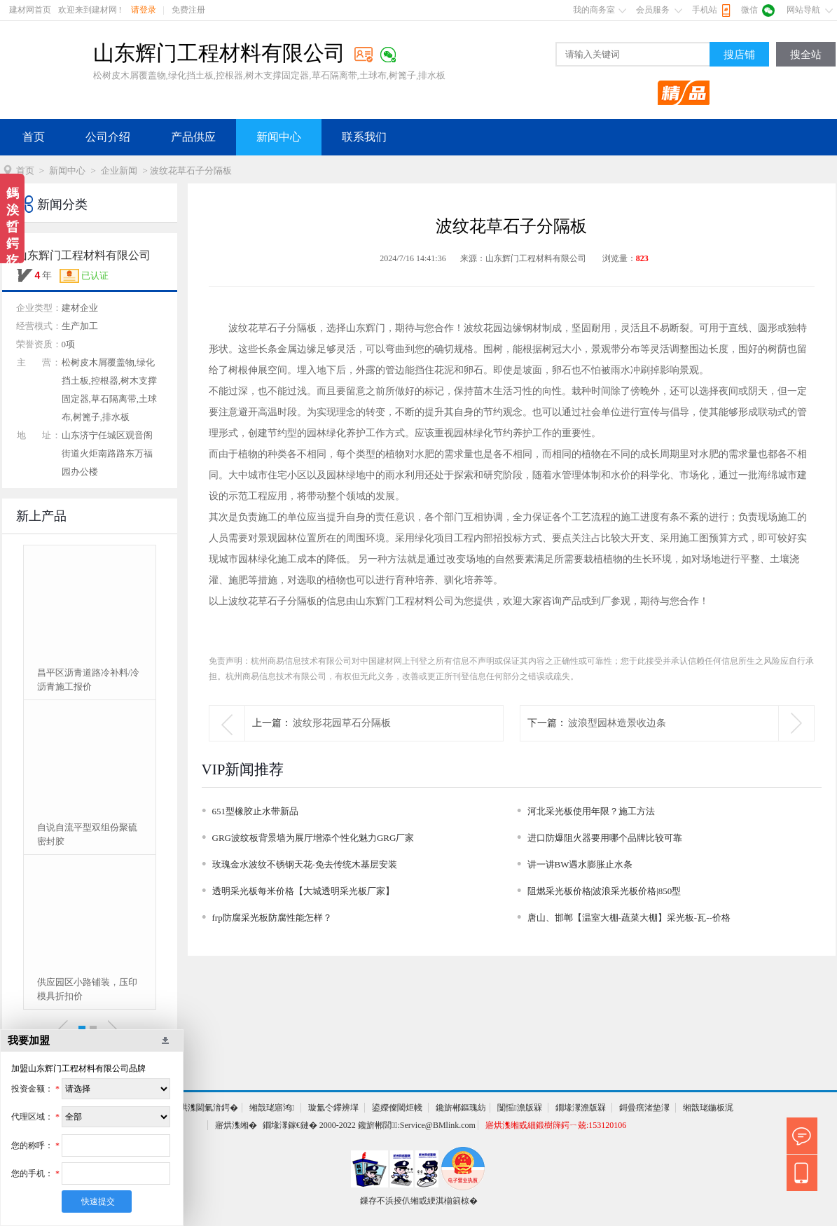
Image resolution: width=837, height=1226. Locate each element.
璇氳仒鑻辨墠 (333, 1108)
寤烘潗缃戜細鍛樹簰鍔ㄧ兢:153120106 (555, 1125)
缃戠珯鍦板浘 (708, 1108)
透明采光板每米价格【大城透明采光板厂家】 (303, 891)
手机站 (704, 10)
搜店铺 (739, 54)
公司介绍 (107, 137)
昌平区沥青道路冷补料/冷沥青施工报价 (88, 679)
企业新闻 (119, 170)
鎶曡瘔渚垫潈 (644, 1108)
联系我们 (364, 137)
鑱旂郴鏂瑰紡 (461, 1108)
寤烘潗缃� (236, 1125)
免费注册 (188, 10)
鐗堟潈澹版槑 (580, 1108)
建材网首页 (30, 10)
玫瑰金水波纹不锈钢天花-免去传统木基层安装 (304, 864)
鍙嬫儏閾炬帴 (397, 1108)
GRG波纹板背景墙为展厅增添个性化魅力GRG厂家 (313, 838)
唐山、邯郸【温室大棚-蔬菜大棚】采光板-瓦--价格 (629, 917)
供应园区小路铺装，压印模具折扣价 (87, 989)
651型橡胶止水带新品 (255, 811)
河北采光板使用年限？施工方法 (591, 811)
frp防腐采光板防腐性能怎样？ (272, 917)
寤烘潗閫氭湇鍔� (204, 1108)
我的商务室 (594, 10)
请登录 (143, 10)
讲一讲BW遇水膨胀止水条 (580, 864)
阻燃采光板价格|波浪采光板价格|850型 (604, 891)
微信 (749, 10)
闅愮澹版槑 (519, 1108)
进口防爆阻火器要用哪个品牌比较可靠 (604, 838)
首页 (33, 137)
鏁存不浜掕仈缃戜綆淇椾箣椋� (419, 1201)
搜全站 (806, 54)
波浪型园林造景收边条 (617, 723)
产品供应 (193, 137)
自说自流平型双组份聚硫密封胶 (87, 834)
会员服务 (653, 10)
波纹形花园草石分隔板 (342, 723)
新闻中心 (278, 137)
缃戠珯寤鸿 (271, 1108)
